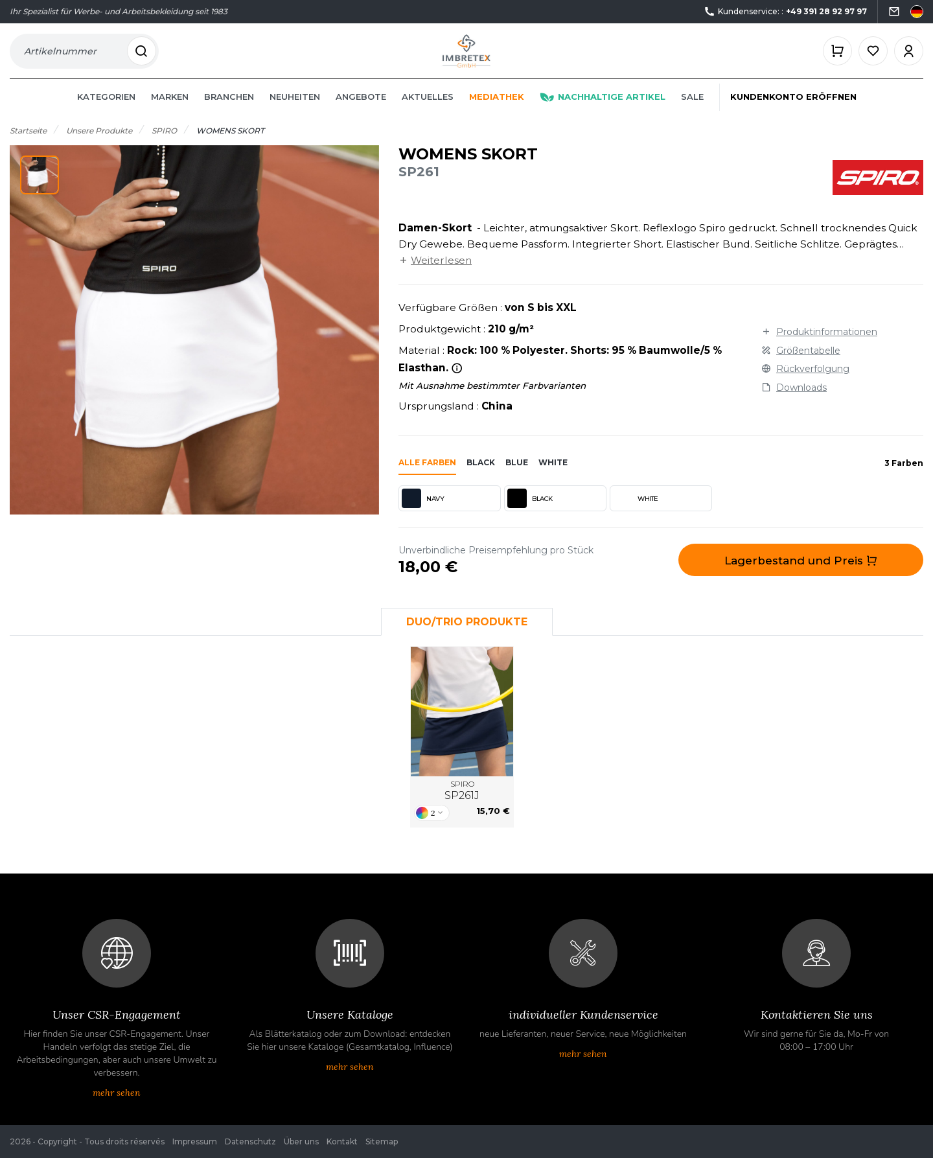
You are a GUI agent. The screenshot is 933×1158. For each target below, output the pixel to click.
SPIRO (461, 805)
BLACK (530, 513)
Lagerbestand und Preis (800, 575)
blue (516, 477)
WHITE (635, 513)
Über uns (301, 1141)
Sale (692, 111)
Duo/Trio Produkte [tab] (466, 636)
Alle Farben (427, 477)
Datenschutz (250, 1141)
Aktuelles (428, 111)
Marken (170, 111)
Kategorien (106, 111)
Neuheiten (295, 111)
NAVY (423, 513)
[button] (39, 189)
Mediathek (496, 111)
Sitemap (381, 1141)
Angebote (361, 111)
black (480, 477)
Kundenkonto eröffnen (793, 111)
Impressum (194, 1141)
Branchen (229, 111)
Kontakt (342, 1141)
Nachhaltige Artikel (602, 111)
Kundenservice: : (785, 12)
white (553, 477)
